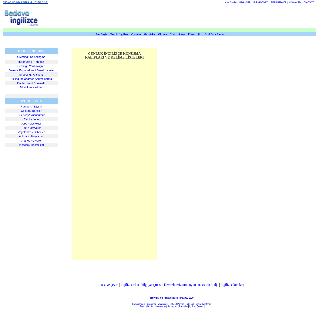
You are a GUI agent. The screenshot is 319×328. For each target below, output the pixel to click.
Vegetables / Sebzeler (31, 132)
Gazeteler (150, 34)
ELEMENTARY (260, 2)
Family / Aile (31, 119)
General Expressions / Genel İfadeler (31, 70)
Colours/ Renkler (31, 110)
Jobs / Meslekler (31, 123)
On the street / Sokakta (31, 83)
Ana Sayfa (101, 34)
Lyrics (192, 306)
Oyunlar (136, 34)
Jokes (172, 304)
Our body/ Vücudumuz (31, 115)
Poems (180, 304)
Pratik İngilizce (119, 34)
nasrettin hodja (208, 284)
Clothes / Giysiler (31, 140)
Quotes (200, 306)
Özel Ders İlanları (215, 34)
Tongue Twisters (202, 304)
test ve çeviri (109, 284)
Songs (181, 34)
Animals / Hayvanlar (31, 136)
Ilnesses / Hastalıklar (31, 144)
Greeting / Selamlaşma (31, 57)
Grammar (151, 304)
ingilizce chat (130, 284)
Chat (172, 34)
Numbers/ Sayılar (31, 106)
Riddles (189, 304)
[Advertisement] (152, 17)
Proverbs (183, 306)
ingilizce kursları (232, 284)
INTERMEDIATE (278, 2)
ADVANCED (295, 2)
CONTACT (309, 2)
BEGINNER (245, 2)
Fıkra (191, 34)
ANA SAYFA (230, 2)
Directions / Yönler (31, 87)
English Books (146, 306)
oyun (192, 284)
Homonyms (160, 306)
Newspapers (139, 304)
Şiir (199, 34)
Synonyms (173, 306)
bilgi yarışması (151, 284)
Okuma (163, 34)
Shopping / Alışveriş (31, 74)
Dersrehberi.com (175, 284)
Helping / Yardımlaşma (31, 66)
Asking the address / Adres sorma (31, 78)
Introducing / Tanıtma (31, 61)
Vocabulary (163, 304)
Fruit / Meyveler (31, 127)
